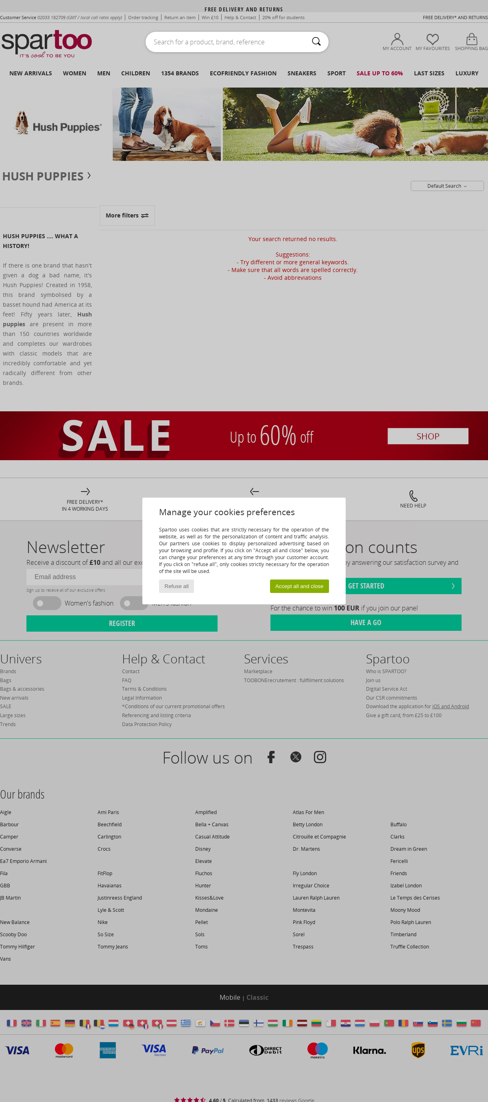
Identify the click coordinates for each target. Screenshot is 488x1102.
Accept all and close (299, 586)
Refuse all (177, 586)
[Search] (316, 42)
